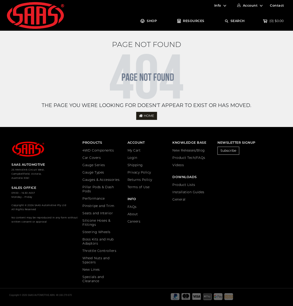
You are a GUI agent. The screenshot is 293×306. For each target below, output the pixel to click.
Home (146, 116)
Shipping (135, 165)
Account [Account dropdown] (250, 5)
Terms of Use (139, 187)
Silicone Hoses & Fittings (96, 222)
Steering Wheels (96, 232)
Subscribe (228, 151)
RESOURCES (193, 21)
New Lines (91, 269)
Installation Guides (188, 192)
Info (217, 5)
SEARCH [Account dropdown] (238, 21)
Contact (277, 5)
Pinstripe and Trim (98, 206)
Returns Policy (140, 180)
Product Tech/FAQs (188, 158)
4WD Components (98, 150)
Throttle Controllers (99, 251)
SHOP (152, 21)
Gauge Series (93, 165)
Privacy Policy (139, 172)
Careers (134, 221)
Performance (93, 198)
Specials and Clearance (93, 279)
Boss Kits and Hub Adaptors (98, 241)
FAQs (132, 207)
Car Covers (91, 158)
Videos (178, 165)
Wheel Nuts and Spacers (95, 260)
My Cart (134, 150)
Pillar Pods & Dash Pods (98, 189)
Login (132, 158)
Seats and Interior (97, 213)
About (133, 214)
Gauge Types (93, 172)
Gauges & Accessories (100, 180)
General (179, 199)
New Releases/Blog (188, 150)
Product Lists (183, 185)
